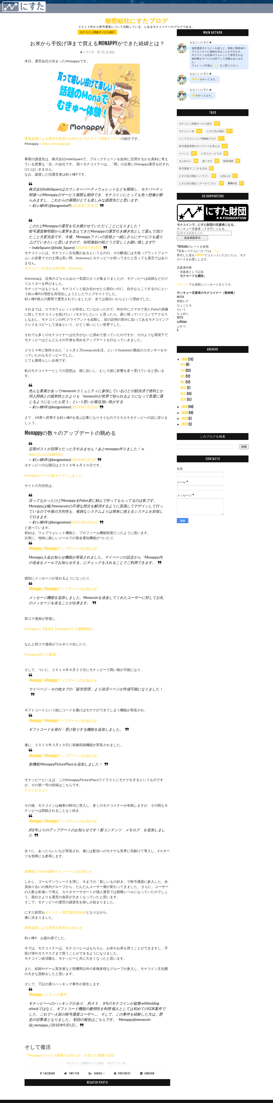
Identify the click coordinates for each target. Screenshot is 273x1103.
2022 (185, 418)
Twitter (196, 79)
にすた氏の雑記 (215, 131)
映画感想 (228, 161)
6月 (183, 364)
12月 (183, 399)
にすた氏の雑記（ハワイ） (194, 176)
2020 (185, 413)
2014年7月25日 (85, 407)
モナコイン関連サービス (102, 138)
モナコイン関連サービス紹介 (97, 32)
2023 (185, 424)
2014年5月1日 (84, 459)
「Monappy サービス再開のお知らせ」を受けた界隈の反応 (70, 1055)
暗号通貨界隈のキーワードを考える (199, 146)
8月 (183, 376)
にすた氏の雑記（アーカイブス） (198, 183)
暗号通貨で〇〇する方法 (193, 168)
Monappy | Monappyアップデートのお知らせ (63, 548)
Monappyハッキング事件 (48, 994)
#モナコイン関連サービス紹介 (86, 1063)
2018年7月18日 (85, 205)
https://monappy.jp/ (56, 143)
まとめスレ (185, 161)
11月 (183, 394)
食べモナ (207, 161)
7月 (183, 370)
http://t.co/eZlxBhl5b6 (45, 454)
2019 (185, 407)
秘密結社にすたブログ (136, 20)
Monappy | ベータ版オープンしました (53, 475)
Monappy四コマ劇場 (40, 654)
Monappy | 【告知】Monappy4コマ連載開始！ (60, 629)
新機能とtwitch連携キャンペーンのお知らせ (58, 871)
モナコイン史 (186, 131)
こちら (216, 65)
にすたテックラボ (211, 153)
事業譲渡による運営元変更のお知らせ (54, 138)
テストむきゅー (36, 790)
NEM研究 (232, 183)
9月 (183, 382)
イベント (184, 153)
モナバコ (183, 284)
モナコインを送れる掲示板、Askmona (54, 268)
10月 (183, 388)
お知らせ (225, 176)
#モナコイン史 (116, 1063)
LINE (194, 95)
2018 (185, 359)
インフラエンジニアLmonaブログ (197, 138)
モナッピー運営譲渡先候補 (65, 912)
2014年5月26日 (85, 522)
